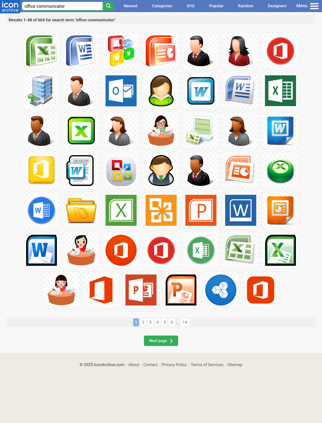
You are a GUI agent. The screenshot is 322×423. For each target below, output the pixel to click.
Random (245, 5)
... (177, 322)
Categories (162, 5)
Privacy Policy (174, 364)
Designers (277, 5)
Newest (130, 5)
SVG (191, 5)
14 (184, 322)
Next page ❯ (161, 340)
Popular (216, 5)
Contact (150, 364)
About (133, 364)
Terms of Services (207, 364)
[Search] (108, 6)
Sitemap (234, 364)
